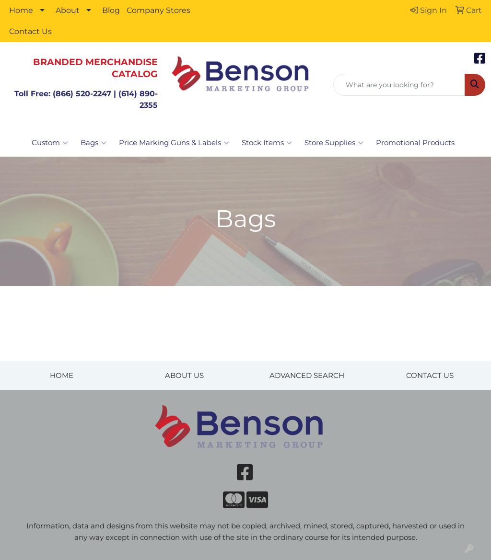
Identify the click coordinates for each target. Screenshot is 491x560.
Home (21, 10)
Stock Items (267, 143)
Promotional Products (415, 142)
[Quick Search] (399, 85)
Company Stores (158, 10)
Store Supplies (333, 143)
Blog (111, 10)
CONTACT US (430, 375)
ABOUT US (184, 375)
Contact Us (30, 31)
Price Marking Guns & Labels (174, 143)
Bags (93, 143)
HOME (61, 375)
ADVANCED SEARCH (306, 375)
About (68, 10)
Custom (50, 143)
